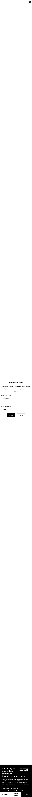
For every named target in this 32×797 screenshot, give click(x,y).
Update (11, 415)
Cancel (21, 415)
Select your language (6, 406)
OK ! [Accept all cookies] (15, 794)
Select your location (6, 395)
